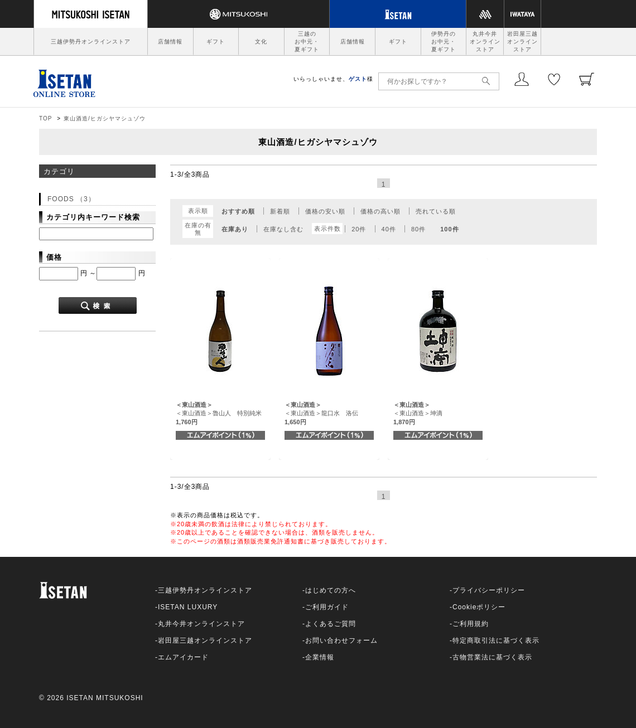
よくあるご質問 (330, 624)
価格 (54, 257)
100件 (449, 229)
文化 (261, 41)
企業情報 (319, 657)
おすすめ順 (238, 211)
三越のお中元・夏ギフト (307, 41)
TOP (45, 118)
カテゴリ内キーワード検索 (93, 217)
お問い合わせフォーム (341, 640)
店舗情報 (170, 41)
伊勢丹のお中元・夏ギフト (443, 41)
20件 (358, 229)
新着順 (280, 211)
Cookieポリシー (478, 607)
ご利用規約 (470, 624)
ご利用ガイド (327, 607)
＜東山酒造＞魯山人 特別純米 (219, 413)
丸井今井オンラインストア (485, 41)
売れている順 (436, 211)
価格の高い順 (380, 211)
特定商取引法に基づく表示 (495, 640)
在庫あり (234, 229)
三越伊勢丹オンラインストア (91, 41)
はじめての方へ (330, 590)
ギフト (215, 41)
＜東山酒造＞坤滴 (417, 413)
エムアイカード (183, 657)
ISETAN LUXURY (188, 607)
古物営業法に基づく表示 (492, 657)
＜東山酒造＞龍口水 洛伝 (321, 413)
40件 (389, 229)
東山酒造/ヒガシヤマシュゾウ (105, 118)
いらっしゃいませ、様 (333, 79)
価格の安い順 (325, 211)
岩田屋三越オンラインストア (522, 41)
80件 (418, 229)
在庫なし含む (283, 229)
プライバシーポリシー (488, 590)
